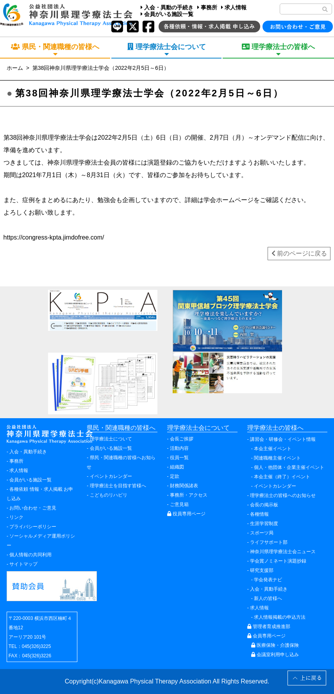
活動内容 (179, 448)
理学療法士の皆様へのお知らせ (283, 495)
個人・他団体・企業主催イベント (289, 467)
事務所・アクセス (188, 495)
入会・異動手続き (28, 451)
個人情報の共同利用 (30, 554)
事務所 (207, 7)
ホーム (15, 68)
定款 (174, 476)
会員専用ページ (266, 636)
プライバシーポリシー (32, 526)
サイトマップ (23, 564)
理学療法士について (111, 439)
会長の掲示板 (264, 505)
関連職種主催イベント (277, 458)
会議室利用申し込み (275, 654)
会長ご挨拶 (181, 439)
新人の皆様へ (268, 598)
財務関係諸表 (184, 485)
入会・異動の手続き (167, 7)
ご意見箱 (179, 504)
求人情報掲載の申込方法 (279, 617)
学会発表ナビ (268, 579)
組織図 (177, 467)
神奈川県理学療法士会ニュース (283, 551)
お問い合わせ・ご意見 (32, 508)
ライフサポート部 (269, 542)
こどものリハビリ (108, 495)
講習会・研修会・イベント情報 (283, 439)
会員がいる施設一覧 (167, 14)
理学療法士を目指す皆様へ (118, 485)
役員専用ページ (186, 514)
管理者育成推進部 (268, 626)
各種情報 (259, 514)
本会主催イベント (272, 448)
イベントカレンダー (111, 476)
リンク (16, 517)
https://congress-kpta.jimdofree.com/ (54, 237)
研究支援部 (261, 570)
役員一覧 (179, 457)
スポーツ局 (261, 533)
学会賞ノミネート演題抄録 (278, 561)
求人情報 (233, 7)
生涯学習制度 (264, 523)
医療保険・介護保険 (275, 645)
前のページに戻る (299, 253)
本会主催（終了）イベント (282, 476)
